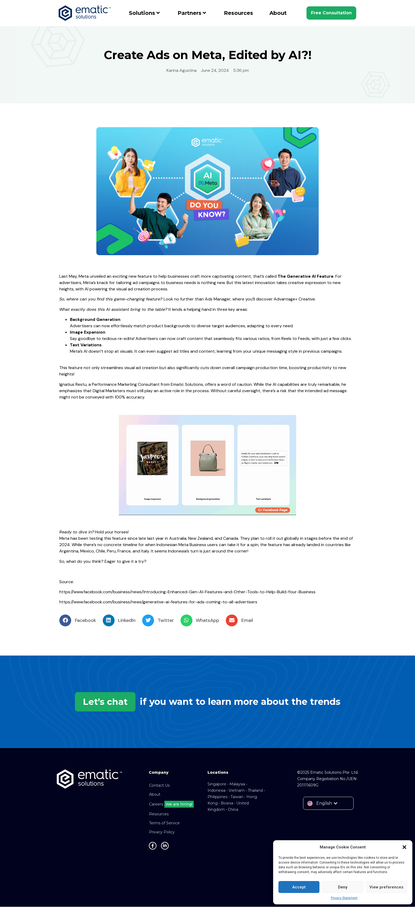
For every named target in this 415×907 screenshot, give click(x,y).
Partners (192, 13)
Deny (342, 887)
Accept (299, 887)
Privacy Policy (162, 832)
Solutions (144, 13)
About (278, 13)
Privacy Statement (344, 898)
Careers (171, 804)
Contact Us (159, 785)
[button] (404, 847)
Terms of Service (164, 823)
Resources (238, 13)
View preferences (386, 887)
